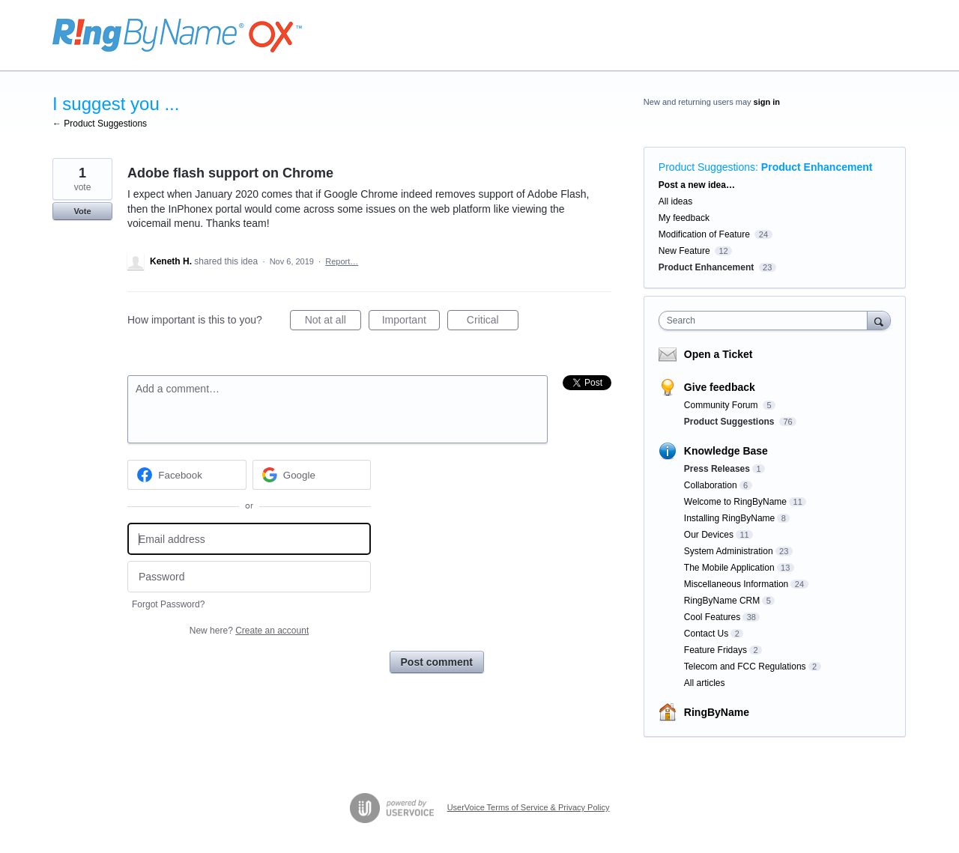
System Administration (728, 551)
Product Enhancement (817, 167)
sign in (767, 101)
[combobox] (767, 320)
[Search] (879, 320)
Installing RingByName (729, 518)
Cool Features (712, 617)
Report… (341, 261)
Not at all (333, 322)
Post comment (437, 662)
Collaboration (710, 485)
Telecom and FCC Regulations (745, 666)
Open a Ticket (718, 354)
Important (411, 322)
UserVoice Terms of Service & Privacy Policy (528, 807)
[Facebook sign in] (186, 475)
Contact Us (706, 633)
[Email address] (249, 539)
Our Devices (708, 534)
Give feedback (719, 387)
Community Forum (722, 405)
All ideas (675, 201)
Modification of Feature (704, 234)
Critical (492, 322)
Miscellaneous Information (736, 584)
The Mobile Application (729, 567)
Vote (82, 211)
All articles (704, 683)
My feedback (684, 218)
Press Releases (717, 469)
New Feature (684, 251)
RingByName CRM (722, 600)
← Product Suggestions (99, 123)
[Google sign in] (312, 475)
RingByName (716, 712)
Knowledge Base (726, 451)
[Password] (249, 577)
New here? (249, 630)
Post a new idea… (697, 185)
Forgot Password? (168, 604)
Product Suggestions (707, 167)
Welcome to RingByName (735, 502)
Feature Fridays (715, 650)
